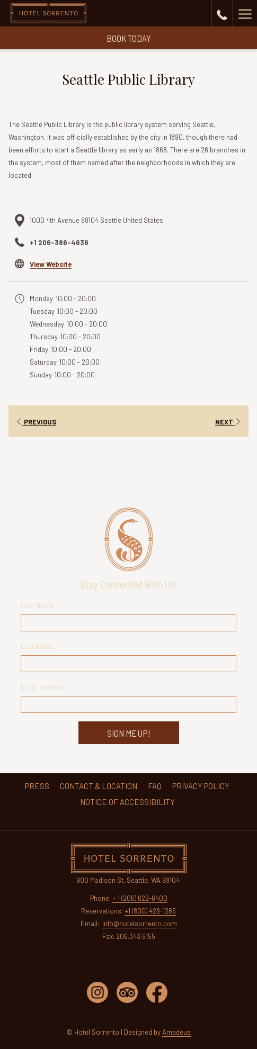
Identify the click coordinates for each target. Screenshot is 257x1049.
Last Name (37, 646)
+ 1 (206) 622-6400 (139, 898)
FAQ (155, 786)
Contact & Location (98, 786)
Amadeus (176, 1032)
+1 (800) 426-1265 (150, 911)
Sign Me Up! (128, 733)
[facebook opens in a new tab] (156, 991)
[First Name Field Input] (129, 622)
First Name (37, 605)
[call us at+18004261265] (222, 13)
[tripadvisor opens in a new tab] (127, 991)
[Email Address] (129, 704)
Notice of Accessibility (127, 802)
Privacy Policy (200, 786)
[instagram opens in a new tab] (97, 991)
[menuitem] (37, 786)
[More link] (245, 13)
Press (37, 786)
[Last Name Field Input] (129, 663)
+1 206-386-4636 (59, 242)
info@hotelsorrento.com (139, 923)
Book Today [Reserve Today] (129, 38)
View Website (51, 264)
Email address (42, 687)
